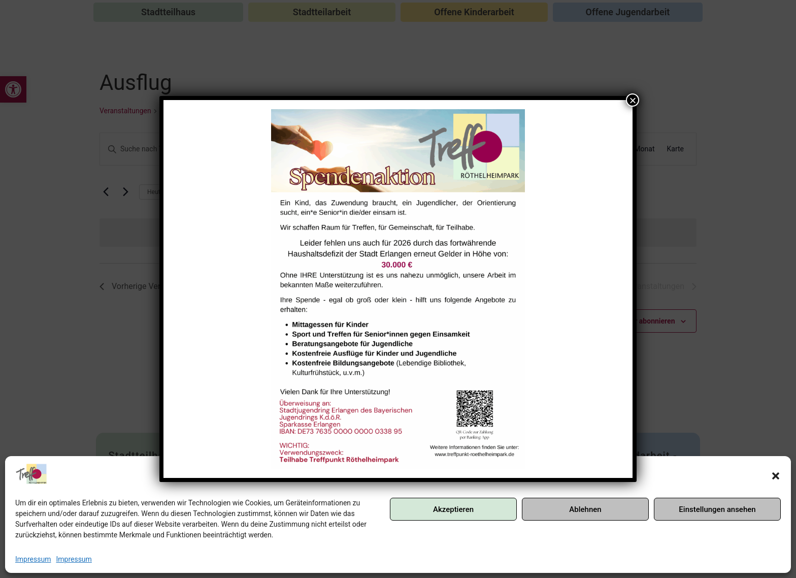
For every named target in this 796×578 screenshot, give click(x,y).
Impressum (33, 559)
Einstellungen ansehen (717, 509)
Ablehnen (585, 509)
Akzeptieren (453, 509)
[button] (776, 476)
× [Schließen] (632, 100)
